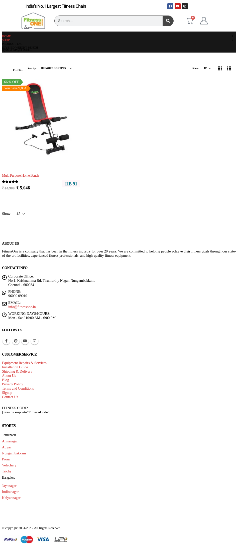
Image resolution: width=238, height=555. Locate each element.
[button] (15, 68)
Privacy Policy (12, 384)
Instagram (34, 341)
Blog (5, 380)
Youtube (25, 341)
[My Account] (203, 21)
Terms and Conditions (18, 388)
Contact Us (10, 397)
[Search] (168, 21)
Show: (196, 68)
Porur (6, 459)
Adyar (6, 447)
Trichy (7, 471)
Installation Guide (15, 367)
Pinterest (16, 341)
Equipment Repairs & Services (24, 363)
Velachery (9, 465)
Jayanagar (9, 486)
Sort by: (32, 68)
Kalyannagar (11, 498)
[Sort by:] (56, 68)
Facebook (6, 341)
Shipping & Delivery (17, 371)
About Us (9, 376)
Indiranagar (10, 492)
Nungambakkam (14, 453)
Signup (7, 393)
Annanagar (10, 441)
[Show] (207, 68)
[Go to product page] (41, 118)
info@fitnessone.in (22, 307)
